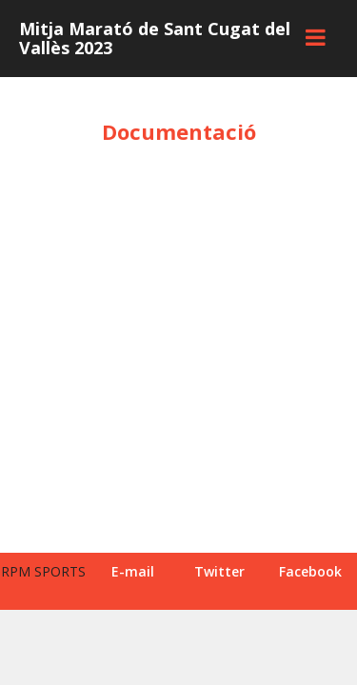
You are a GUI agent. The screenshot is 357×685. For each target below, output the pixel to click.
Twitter (219, 571)
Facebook (310, 571)
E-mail (132, 571)
